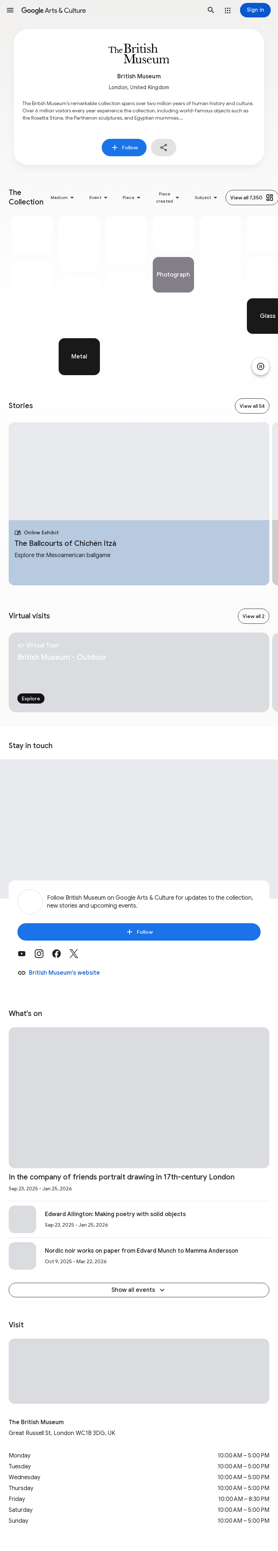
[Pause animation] (260, 366)
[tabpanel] (32, 295)
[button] (10, 10)
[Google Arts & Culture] (110, 10)
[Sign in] (255, 10)
